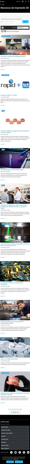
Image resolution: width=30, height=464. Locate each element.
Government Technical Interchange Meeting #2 (13, 56)
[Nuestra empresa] (15, 448)
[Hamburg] (28, 1)
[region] (15, 459)
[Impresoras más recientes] (15, 433)
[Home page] (2, 4)
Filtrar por (14, 27)
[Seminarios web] (15, 439)
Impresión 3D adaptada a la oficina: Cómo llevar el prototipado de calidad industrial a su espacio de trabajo (14, 206)
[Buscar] (25, 21)
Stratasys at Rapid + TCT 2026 (9, 95)
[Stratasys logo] (2, 1)
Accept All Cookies (19, 461)
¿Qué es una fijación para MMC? (9, 359)
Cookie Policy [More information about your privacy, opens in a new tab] (15, 459)
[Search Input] (11, 21)
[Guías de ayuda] (15, 427)
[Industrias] (15, 436)
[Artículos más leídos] (15, 430)
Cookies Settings (10, 461)
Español (18, 1)
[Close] (28, 457)
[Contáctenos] (22, 1)
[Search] (25, 1)
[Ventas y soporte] (15, 445)
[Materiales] (15, 442)
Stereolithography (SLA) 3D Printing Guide (12, 169)
